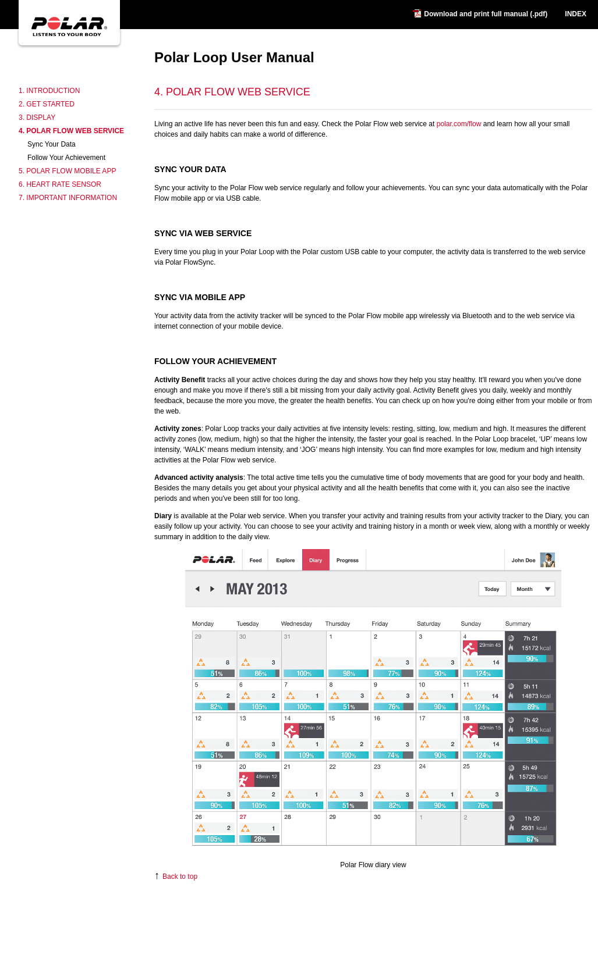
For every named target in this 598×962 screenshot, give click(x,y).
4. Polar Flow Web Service (71, 131)
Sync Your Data (51, 144)
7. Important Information (68, 198)
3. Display (37, 117)
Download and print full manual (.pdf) (485, 14)
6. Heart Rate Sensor (60, 184)
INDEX (575, 14)
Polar (68, 53)
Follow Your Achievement (66, 158)
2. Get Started (47, 104)
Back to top (175, 876)
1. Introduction (49, 91)
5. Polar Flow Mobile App (67, 171)
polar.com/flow (459, 124)
